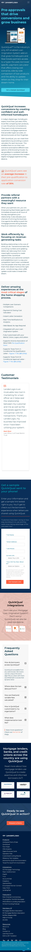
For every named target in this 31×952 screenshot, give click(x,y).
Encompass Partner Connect (12, 885)
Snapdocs (6, 881)
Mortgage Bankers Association (12, 911)
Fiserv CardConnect (9, 872)
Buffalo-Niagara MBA (9, 915)
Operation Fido (7, 853)
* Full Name (10, 535)
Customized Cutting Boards (12, 856)
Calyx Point (6, 888)
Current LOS (10, 555)
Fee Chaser (6, 847)
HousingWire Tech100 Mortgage (13, 899)
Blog (4, 929)
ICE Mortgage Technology (11, 869)
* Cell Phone (10, 548)
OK (28, 948)
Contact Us (6, 931)
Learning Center (8, 933)
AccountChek (7, 879)
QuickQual (6, 844)
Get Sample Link (15, 582)
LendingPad (7, 890)
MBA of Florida (7, 917)
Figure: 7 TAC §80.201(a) (18, 353)
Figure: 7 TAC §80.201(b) (12, 362)
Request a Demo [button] (15, 823)
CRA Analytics (7, 849)
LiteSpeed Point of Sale (10, 842)
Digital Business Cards (10, 851)
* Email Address (11, 541)
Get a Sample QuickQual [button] (15, 90)
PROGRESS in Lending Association (14, 901)
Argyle (5, 874)
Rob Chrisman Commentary (12, 897)
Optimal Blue (7, 883)
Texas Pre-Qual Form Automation (14, 863)
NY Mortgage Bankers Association (14, 913)
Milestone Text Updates (10, 858)
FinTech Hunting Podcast (11, 904)
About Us (6, 927)
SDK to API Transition (10, 936)
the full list (16, 732)
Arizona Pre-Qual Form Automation (14, 860)
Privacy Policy (22, 945)
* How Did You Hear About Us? (15, 562)
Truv (4, 876)
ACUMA (5, 920)
